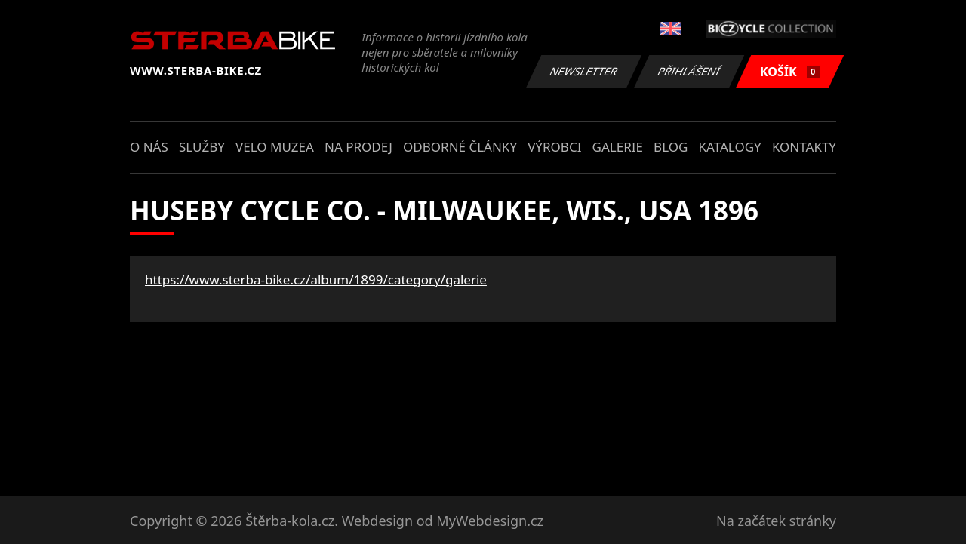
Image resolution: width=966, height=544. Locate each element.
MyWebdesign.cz (489, 521)
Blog (671, 146)
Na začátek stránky (776, 521)
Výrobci (554, 146)
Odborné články (460, 146)
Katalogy (730, 146)
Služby (202, 146)
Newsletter (583, 71)
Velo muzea (274, 146)
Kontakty (804, 146)
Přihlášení (688, 71)
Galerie (617, 146)
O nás (149, 146)
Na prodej (358, 146)
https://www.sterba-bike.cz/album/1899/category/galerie (316, 279)
